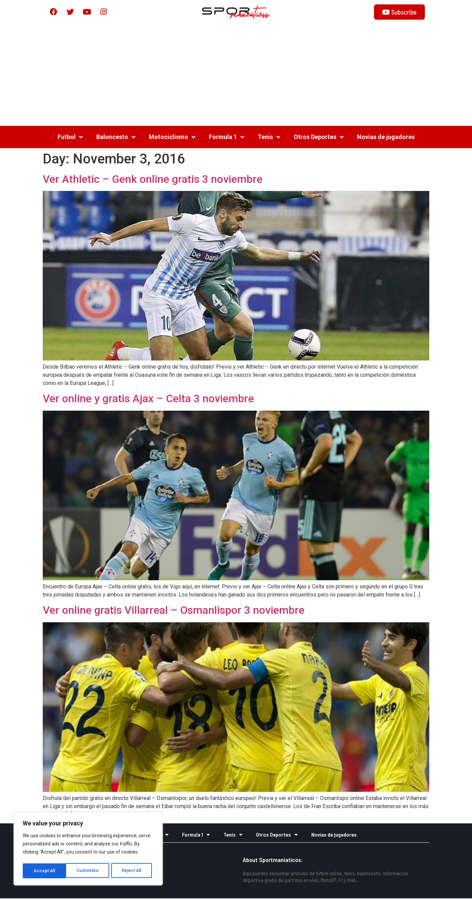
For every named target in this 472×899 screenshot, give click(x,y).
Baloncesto (115, 137)
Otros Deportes (318, 137)
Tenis (269, 137)
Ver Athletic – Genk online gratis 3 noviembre (152, 179)
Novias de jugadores (386, 137)
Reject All (89, 871)
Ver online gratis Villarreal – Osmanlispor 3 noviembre (173, 610)
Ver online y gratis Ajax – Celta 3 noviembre (148, 399)
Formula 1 (226, 137)
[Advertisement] (236, 75)
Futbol (70, 137)
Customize (45, 871)
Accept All (133, 871)
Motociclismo (172, 137)
